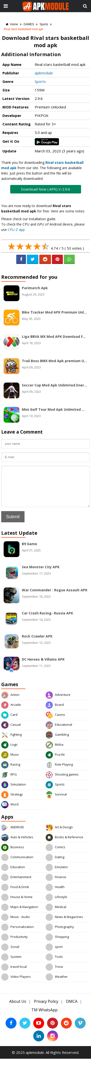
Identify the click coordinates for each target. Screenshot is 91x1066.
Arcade (11, 712)
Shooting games (62, 782)
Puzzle (55, 762)
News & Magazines (64, 924)
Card (9, 722)
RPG (9, 782)
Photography (60, 934)
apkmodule (44, 72)
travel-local (14, 974)
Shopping (57, 944)
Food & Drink (15, 894)
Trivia (54, 974)
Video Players (16, 984)
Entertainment (16, 884)
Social (10, 954)
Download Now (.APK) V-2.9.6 (45, 189)
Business (12, 854)
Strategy (12, 802)
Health (55, 894)
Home (12, 24)
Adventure (58, 702)
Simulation (13, 792)
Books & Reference (64, 844)
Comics (55, 854)
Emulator (57, 874)
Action (10, 702)
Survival (56, 802)
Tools (54, 964)
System (11, 964)
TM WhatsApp (44, 1017)
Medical (56, 914)
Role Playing (59, 772)
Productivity (14, 944)
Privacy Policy (46, 1008)
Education (13, 874)
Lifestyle (56, 904)
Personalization (17, 934)
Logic (9, 752)
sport (54, 954)
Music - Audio (15, 924)
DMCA (71, 1008)
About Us (17, 1008)
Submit (13, 524)
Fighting (11, 742)
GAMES (29, 24)
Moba (54, 752)
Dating (55, 864)
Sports (44, 24)
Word (9, 812)
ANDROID (12, 835)
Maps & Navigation (19, 914)
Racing (10, 772)
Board (55, 712)
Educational (59, 732)
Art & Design (59, 835)
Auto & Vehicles (17, 844)
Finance (56, 884)
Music (10, 762)
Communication (17, 864)
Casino (55, 722)
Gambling (57, 742)
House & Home (17, 904)
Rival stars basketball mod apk (23, 29)
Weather (57, 984)
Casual (11, 732)
